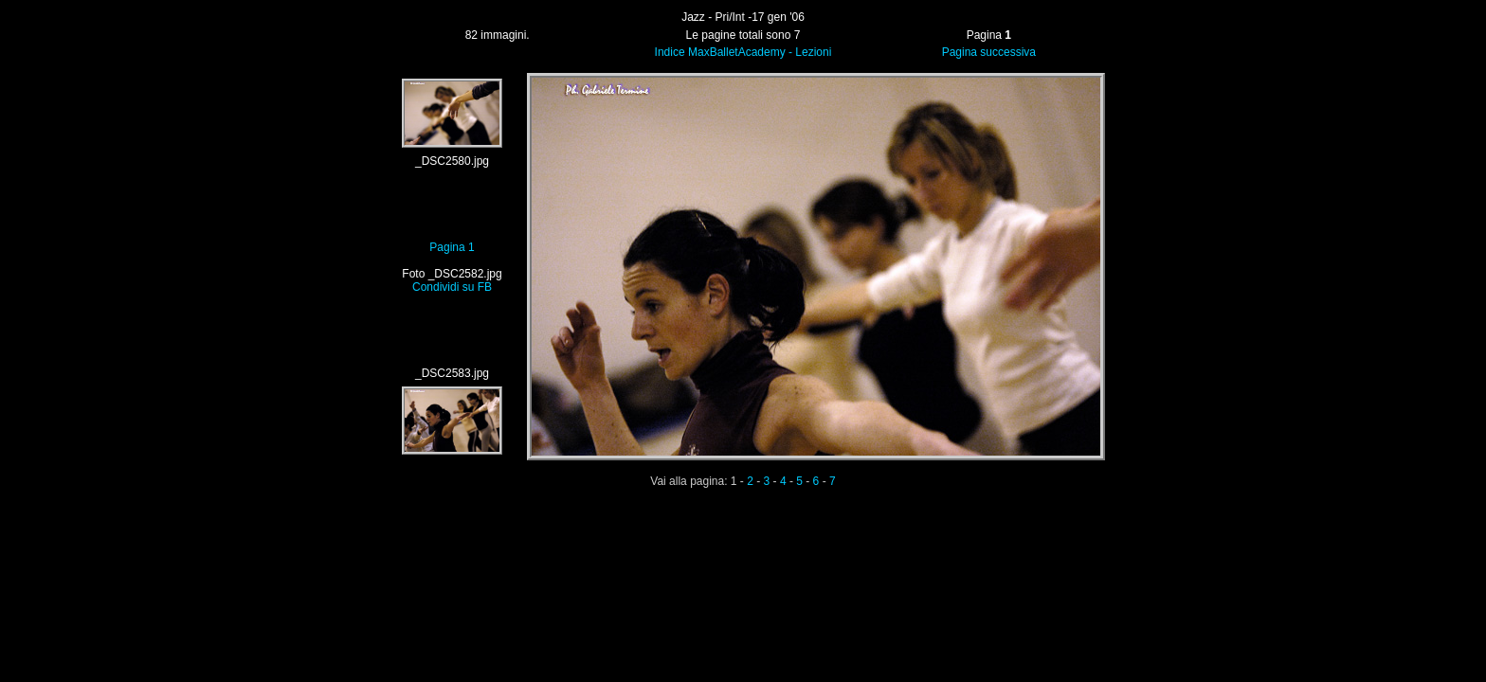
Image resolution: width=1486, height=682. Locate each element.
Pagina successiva (989, 52)
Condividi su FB (452, 287)
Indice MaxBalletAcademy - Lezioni (743, 52)
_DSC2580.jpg (452, 161)
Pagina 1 (451, 247)
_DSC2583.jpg (452, 373)
